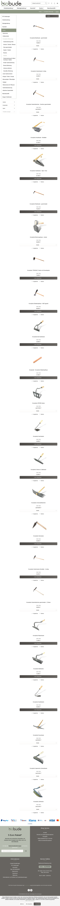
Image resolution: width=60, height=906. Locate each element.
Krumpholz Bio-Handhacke (38, 336)
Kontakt (45, 832)
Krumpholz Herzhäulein (38, 436)
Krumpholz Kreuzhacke (38, 735)
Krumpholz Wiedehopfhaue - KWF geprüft (38, 303)
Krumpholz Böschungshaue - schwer (38, 237)
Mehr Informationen (30, 900)
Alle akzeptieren (29, 903)
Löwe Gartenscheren (7, 73)
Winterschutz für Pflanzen (9, 84)
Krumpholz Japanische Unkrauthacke (38, 768)
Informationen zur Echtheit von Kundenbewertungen (15, 877)
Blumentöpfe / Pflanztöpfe (9, 79)
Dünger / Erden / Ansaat (8, 76)
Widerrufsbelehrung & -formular (45, 838)
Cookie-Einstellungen (15, 863)
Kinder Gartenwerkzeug (8, 62)
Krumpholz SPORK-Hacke (38, 403)
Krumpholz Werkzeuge (8, 38)
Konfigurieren (37, 903)
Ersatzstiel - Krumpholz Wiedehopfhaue (38, 370)
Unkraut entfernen (7, 68)
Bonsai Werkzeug (7, 65)
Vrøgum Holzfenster (7, 97)
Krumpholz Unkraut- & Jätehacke (38, 469)
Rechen (5, 52)
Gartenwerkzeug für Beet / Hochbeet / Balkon (9, 59)
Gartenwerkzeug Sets (8, 41)
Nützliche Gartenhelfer (8, 90)
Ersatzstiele (5, 105)
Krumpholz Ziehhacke (38, 801)
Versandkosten (27, 885)
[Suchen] (46, 3)
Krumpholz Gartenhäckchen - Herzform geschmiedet (38, 104)
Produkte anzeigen (9, 111)
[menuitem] (39, 3)
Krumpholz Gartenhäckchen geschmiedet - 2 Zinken (38, 602)
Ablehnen (22, 903)
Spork (4, 108)
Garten (4, 30)
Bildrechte (15, 875)
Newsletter (15, 867)
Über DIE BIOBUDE (15, 869)
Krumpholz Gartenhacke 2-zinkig (38, 71)
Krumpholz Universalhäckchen (38, 502)
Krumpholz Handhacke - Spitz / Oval (38, 170)
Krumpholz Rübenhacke (38, 635)
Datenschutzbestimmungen (15, 845)
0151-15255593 (44, 867)
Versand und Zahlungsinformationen (45, 834)
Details (46, 45)
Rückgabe (45, 836)
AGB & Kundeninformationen (45, 840)
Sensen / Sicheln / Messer (9, 44)
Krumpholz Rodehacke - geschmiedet (38, 204)
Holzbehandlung (6, 19)
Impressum (15, 873)
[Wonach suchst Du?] (39, 3)
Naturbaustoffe (5, 93)
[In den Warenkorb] (38, 145)
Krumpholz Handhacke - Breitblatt (38, 137)
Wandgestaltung (6, 23)
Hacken (5, 55)
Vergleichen (35, 49)
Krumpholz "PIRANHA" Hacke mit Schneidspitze (38, 270)
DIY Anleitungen (6, 16)
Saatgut (4, 82)
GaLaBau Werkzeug (8, 71)
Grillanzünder (6, 36)
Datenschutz (15, 871)
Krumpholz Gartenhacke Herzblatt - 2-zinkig (38, 569)
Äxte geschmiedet (7, 47)
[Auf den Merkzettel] (41, 49)
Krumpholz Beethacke (38, 668)
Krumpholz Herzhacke (38, 536)
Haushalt (4, 26)
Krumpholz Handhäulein (38, 702)
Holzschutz (5, 33)
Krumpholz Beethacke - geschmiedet (38, 38)
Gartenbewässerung (7, 87)
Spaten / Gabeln (7, 50)
